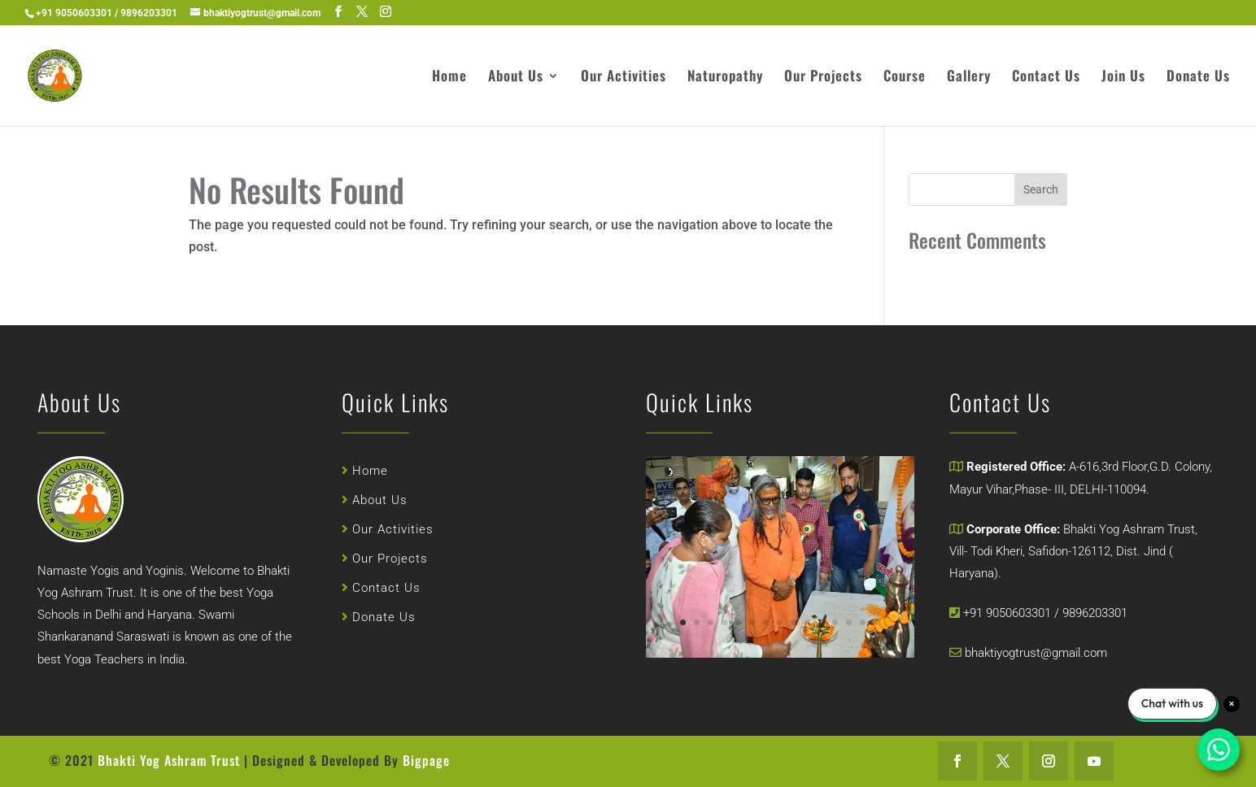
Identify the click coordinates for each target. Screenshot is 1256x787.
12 (829, 615)
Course (904, 77)
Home (449, 77)
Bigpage (426, 760)
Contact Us (1046, 77)
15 (866, 615)
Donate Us (1198, 77)
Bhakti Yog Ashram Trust (171, 760)
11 (816, 615)
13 (842, 615)
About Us (515, 77)
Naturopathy (725, 77)
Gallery (969, 77)
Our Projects (823, 77)
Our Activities (623, 77)
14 (854, 615)
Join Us (1123, 77)
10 (804, 615)
